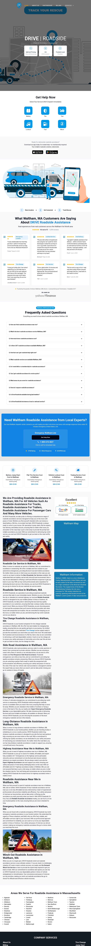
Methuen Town (52, 902)
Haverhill (29, 909)
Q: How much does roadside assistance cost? (45, 338)
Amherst (7, 900)
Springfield (72, 900)
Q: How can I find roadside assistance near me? (45, 324)
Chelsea (6, 920)
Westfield (72, 911)
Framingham (30, 902)
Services (69, 5)
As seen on (45, 292)
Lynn (27, 920)
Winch (62, 129)
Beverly (6, 906)
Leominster (29, 915)
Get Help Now (45, 437)
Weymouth (72, 913)
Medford (50, 898)
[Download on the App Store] (37, 152)
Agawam (7, 898)
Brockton (7, 915)
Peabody (50, 913)
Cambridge (7, 917)
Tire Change (80, 942)
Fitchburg (29, 900)
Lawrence (29, 913)
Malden (28, 922)
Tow (62, 116)
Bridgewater (8, 913)
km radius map (71, 546)
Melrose (50, 900)
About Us (7, 942)
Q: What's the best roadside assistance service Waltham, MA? (45, 331)
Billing (58, 5)
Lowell (28, 917)
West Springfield (74, 909)
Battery (28, 116)
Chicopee (7, 922)
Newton (50, 906)
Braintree (7, 911)
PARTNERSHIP (47, 5)
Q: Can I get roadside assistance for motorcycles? (45, 373)
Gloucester (29, 906)
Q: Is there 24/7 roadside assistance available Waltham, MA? (45, 345)
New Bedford (52, 904)
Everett (6, 924)
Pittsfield (51, 915)
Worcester (72, 917)
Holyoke (28, 911)
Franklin (28, 904)
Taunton (71, 902)
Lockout (28, 129)
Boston (6, 909)
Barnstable (7, 904)
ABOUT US (35, 5)
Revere (50, 922)
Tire (45, 116)
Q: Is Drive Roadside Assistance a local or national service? (45, 401)
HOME (26, 5)
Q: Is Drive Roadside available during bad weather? (45, 394)
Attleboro (7, 902)
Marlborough (30, 924)
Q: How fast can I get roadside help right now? (45, 352)
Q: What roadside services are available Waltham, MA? (45, 359)
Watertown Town (74, 906)
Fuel (45, 129)
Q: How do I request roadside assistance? (45, 387)
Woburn (71, 915)
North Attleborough (54, 909)
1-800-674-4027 (45, 442)
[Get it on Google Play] (52, 152)
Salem (50, 924)
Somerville (72, 898)
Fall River (29, 898)
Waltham (72, 904)
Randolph (51, 920)
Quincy (50, 917)
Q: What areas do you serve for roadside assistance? (45, 380)
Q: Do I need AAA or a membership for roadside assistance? (45, 366)
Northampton (52, 911)
